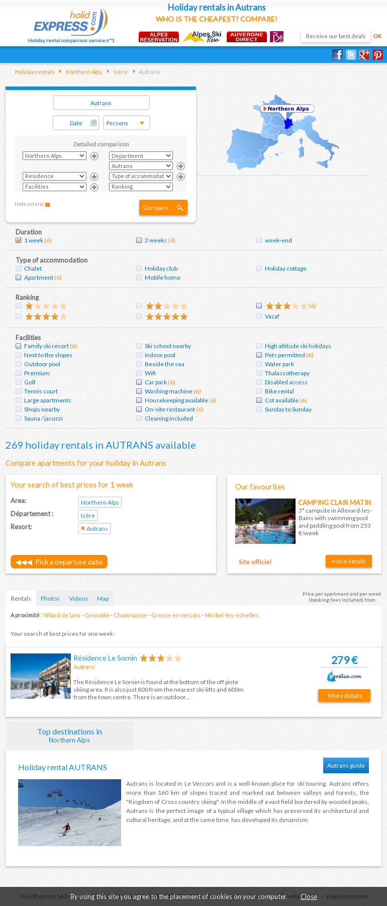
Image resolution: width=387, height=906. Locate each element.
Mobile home (162, 277)
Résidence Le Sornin (105, 657)
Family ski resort (46, 346)
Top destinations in (70, 735)
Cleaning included (169, 418)
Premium (37, 373)
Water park (279, 364)
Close (309, 896)
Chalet (33, 268)
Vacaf (272, 316)
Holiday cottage (286, 268)
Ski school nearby (168, 346)
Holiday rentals (35, 71)
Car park (156, 382)
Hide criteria (29, 204)
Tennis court (41, 391)
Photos (50, 598)
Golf (30, 382)
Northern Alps (84, 71)
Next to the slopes (48, 355)
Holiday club (161, 268)
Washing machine (168, 391)
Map (103, 598)
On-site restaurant (170, 409)
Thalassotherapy (287, 373)
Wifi (150, 373)
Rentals (21, 598)
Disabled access (286, 382)
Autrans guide (346, 765)
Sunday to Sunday (288, 409)
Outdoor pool (42, 364)
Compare (155, 207)
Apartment (38, 277)
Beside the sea (164, 364)
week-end (278, 240)
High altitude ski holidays (298, 346)
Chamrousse (130, 615)
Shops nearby (42, 409)
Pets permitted (285, 355)
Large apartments (47, 400)
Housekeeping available (176, 400)
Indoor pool (160, 355)
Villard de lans (61, 615)
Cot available (282, 400)
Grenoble (97, 615)
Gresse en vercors (176, 615)
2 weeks (156, 240)
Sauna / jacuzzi (43, 418)
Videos (78, 598)
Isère (120, 71)
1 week (33, 240)
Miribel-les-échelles (232, 615)
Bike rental (279, 391)
